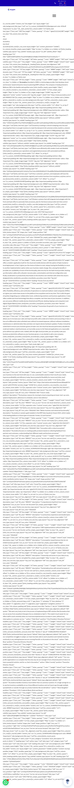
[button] (5, 782)
